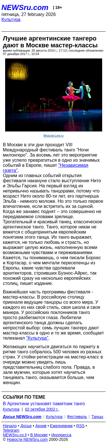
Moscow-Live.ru (53, 135)
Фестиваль (77, 416)
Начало (10, 425)
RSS (80, 425)
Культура (11, 19)
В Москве (39, 435)
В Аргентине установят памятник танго (44, 403)
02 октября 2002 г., (42, 409)
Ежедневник (61, 425)
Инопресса (61, 435)
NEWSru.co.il (15, 435)
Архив (41, 425)
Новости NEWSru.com (27, 439)
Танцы (97, 416)
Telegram (11, 430)
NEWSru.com (25, 7)
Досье (26, 425)
